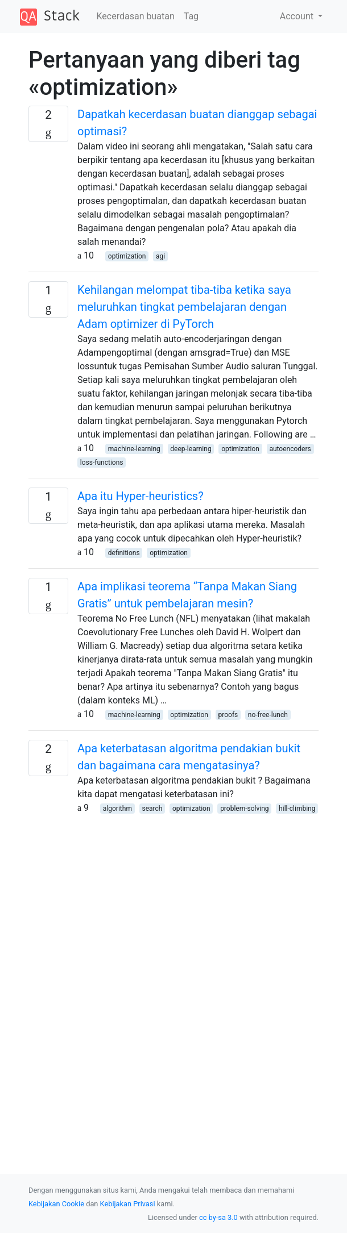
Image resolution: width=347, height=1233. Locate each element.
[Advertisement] (173, 908)
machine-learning (134, 449)
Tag (191, 16)
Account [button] (298, 16)
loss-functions (101, 462)
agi (160, 256)
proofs (228, 715)
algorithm (117, 809)
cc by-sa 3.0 (218, 1217)
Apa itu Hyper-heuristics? (140, 496)
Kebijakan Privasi (127, 1203)
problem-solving (244, 809)
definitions (124, 553)
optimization (127, 256)
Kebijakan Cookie (56, 1203)
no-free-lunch (268, 715)
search (152, 809)
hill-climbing (297, 809)
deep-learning (190, 449)
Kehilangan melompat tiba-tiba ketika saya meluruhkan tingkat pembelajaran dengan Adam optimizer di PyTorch (184, 307)
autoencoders (290, 449)
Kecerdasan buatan (136, 16)
